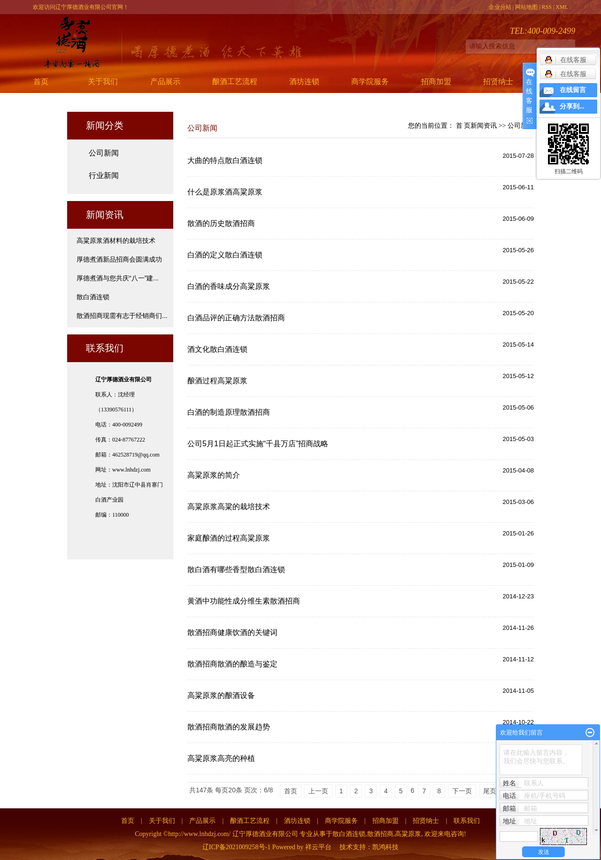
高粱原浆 (408, 833)
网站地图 (526, 7)
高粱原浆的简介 (213, 475)
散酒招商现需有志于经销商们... (122, 315)
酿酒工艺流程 (234, 81)
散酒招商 (380, 833)
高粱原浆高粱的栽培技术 (228, 507)
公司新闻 (104, 153)
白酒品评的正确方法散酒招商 (236, 318)
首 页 (463, 125)
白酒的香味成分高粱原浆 (228, 286)
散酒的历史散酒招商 (221, 223)
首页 (40, 81)
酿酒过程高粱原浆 (217, 381)
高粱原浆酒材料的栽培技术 (116, 240)
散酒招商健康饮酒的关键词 (232, 632)
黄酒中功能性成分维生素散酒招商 (243, 601)
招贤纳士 (498, 81)
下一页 (462, 791)
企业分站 (500, 7)
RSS (547, 7)
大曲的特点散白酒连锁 (224, 160)
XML (561, 7)
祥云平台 (318, 847)
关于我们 (103, 81)
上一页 (318, 791)
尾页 (489, 791)
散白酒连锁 (93, 297)
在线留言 (573, 89)
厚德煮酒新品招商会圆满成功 (119, 259)
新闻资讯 (483, 125)
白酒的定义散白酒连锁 (224, 255)
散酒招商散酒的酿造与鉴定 (232, 664)
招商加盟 (436, 81)
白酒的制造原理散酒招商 (228, 412)
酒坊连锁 (304, 81)
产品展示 (165, 81)
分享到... (572, 106)
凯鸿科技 (385, 847)
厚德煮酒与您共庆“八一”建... (118, 278)
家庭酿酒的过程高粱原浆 (228, 538)
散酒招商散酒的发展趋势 (228, 727)
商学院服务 (370, 81)
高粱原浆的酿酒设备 (221, 695)
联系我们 (467, 820)
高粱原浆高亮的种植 (221, 758)
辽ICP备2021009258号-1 (236, 847)
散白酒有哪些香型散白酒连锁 (236, 569)
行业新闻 (104, 175)
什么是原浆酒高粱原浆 (224, 192)
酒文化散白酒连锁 (217, 349)
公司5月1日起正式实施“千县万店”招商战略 (257, 444)
